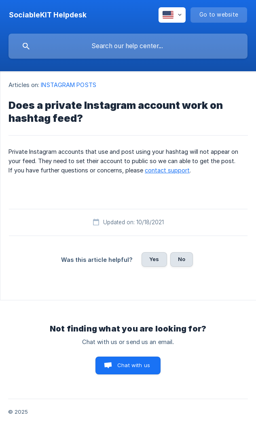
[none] (48, 15)
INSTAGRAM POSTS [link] (68, 84)
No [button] (181, 259)
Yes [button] (154, 259)
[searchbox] (128, 46)
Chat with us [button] (133, 365)
